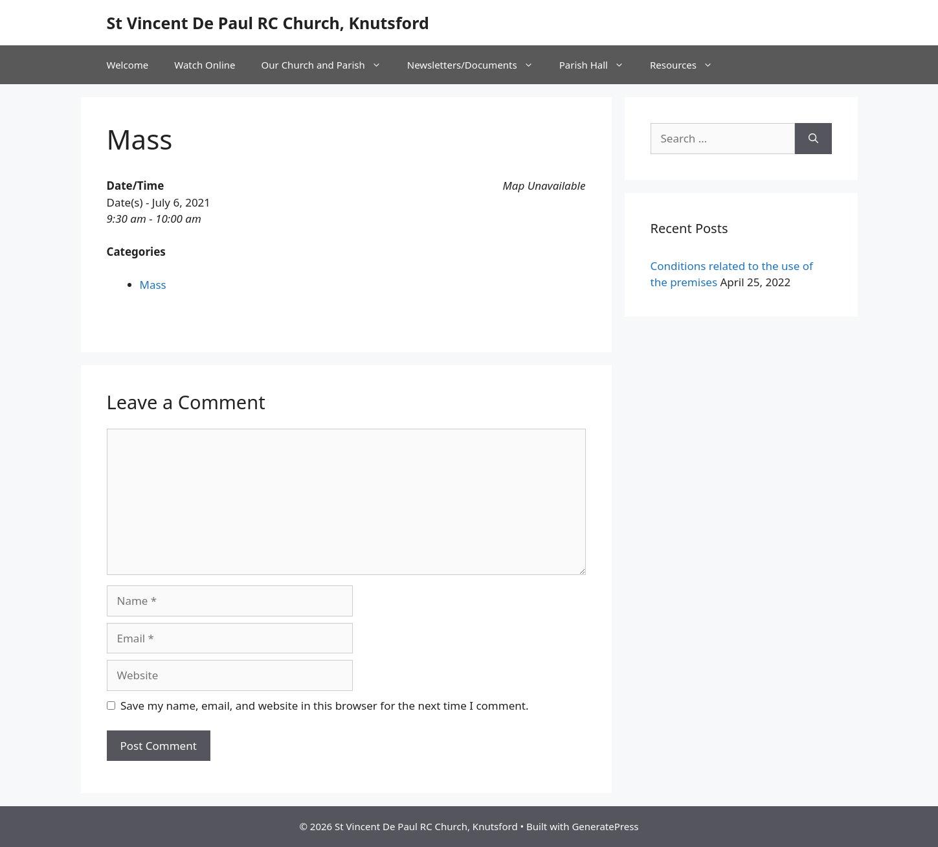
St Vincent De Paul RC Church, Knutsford (268, 23)
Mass (153, 284)
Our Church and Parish (328, 64)
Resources (688, 64)
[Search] (813, 138)
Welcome (128, 64)
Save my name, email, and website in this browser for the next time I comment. (324, 705)
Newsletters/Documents (476, 64)
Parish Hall (598, 64)
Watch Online (204, 64)
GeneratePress (605, 826)
